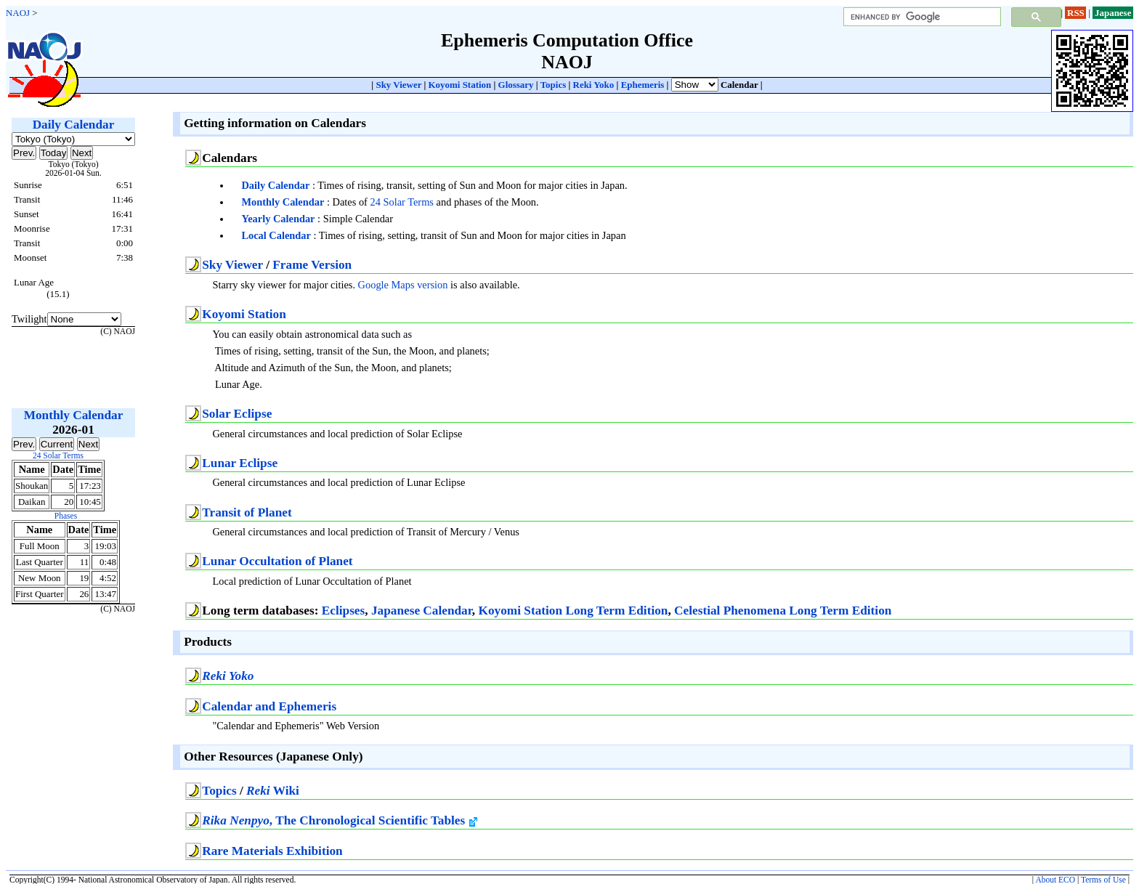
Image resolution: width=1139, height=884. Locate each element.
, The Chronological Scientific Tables (339, 820)
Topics (553, 84)
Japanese (1113, 12)
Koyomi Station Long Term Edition (573, 610)
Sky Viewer (398, 84)
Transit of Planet (246, 512)
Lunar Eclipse (239, 463)
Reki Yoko (594, 84)
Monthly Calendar (282, 202)
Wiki (272, 791)
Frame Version (312, 265)
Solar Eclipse (237, 414)
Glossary (516, 84)
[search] (921, 17)
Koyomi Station (460, 84)
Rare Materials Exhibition (272, 851)
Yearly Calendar (278, 218)
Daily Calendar (275, 185)
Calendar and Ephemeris (269, 706)
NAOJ (18, 12)
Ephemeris (643, 84)
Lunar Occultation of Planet (277, 561)
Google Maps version (403, 285)
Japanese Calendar (421, 610)
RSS (1076, 12)
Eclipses (343, 610)
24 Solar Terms (401, 202)
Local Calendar (276, 235)
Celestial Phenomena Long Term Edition (782, 610)
